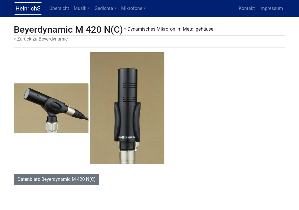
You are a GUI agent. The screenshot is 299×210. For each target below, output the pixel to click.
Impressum (271, 8)
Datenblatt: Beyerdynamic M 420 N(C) (56, 179)
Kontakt (247, 8)
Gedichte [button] (104, 8)
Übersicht (59, 8)
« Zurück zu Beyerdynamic (41, 39)
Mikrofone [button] (131, 8)
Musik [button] (80, 8)
